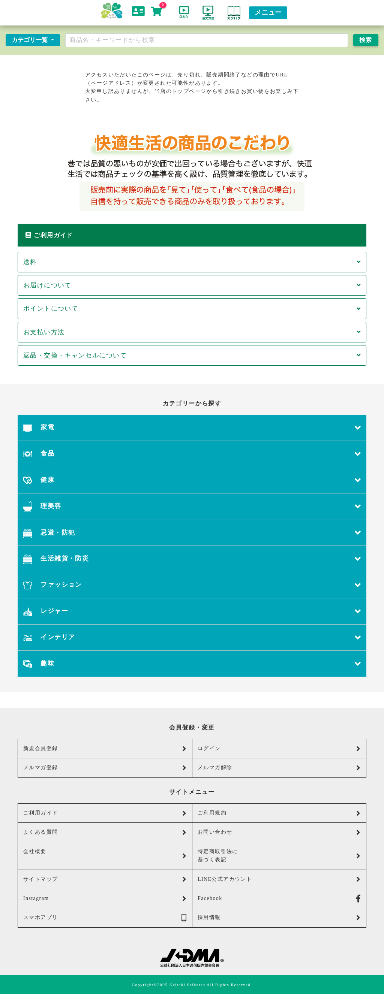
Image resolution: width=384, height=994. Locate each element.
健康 (192, 480)
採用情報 (279, 918)
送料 (192, 262)
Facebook (279, 899)
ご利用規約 (279, 813)
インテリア (192, 637)
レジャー (192, 611)
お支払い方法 (192, 332)
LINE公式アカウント (279, 879)
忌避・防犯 (192, 533)
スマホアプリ (105, 918)
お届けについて (192, 285)
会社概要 (105, 854)
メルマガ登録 (105, 768)
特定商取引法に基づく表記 (279, 855)
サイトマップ (105, 879)
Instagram (105, 899)
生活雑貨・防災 (192, 559)
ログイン (279, 749)
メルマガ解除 (279, 768)
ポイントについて (192, 308)
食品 (192, 454)
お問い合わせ (279, 832)
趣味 (192, 664)
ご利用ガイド (105, 813)
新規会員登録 (105, 749)
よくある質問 (105, 832)
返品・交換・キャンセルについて (192, 355)
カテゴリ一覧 (30, 40)
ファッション (192, 585)
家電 (192, 428)
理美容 (192, 506)
